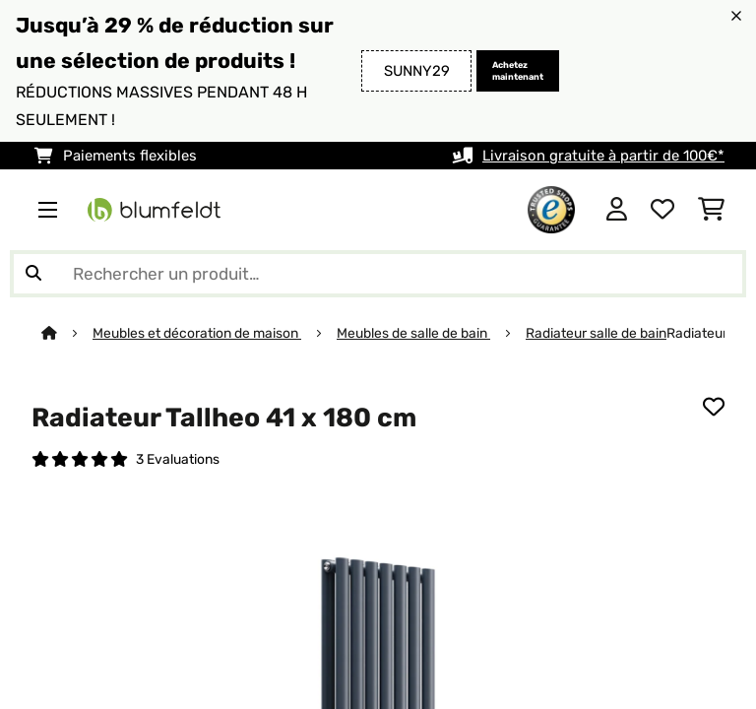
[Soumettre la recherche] (33, 274)
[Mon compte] (616, 209)
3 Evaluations (178, 459)
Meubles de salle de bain (413, 333)
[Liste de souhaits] (662, 209)
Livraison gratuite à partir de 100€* (603, 155)
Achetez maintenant (517, 71)
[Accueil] (67, 333)
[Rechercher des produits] (378, 273)
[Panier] (711, 209)
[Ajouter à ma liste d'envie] (713, 407)
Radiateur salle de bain (596, 333)
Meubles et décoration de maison (197, 333)
